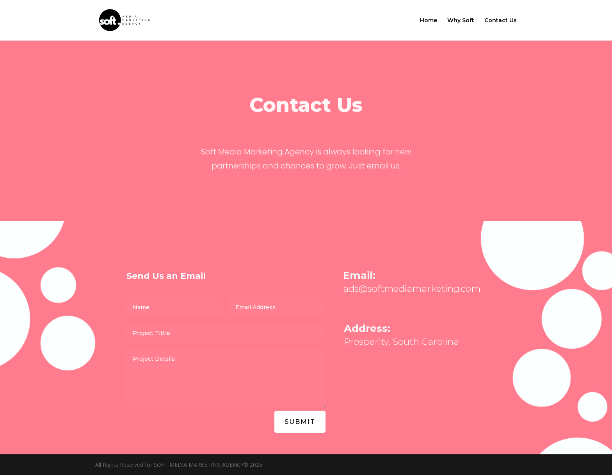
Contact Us (500, 21)
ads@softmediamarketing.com (411, 288)
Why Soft (460, 21)
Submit (300, 421)
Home (428, 21)
